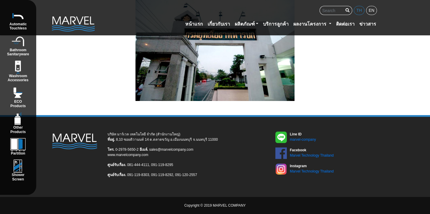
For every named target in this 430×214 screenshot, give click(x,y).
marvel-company (303, 139)
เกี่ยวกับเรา (219, 23)
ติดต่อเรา (345, 23)
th (359, 10)
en (371, 10)
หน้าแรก (194, 23)
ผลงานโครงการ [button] (310, 23)
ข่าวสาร (367, 23)
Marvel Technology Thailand (312, 155)
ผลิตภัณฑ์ (245, 23)
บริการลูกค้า (276, 23)
